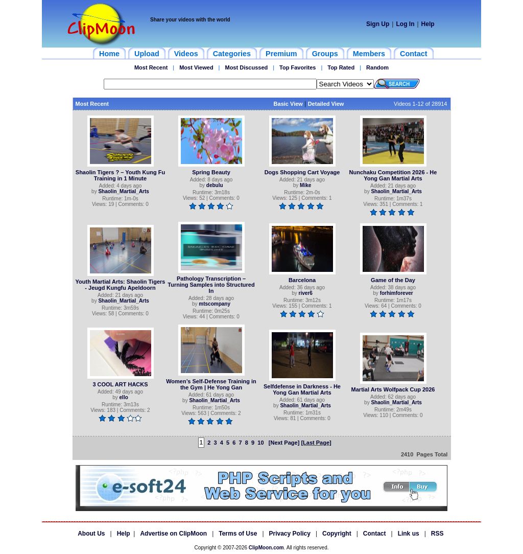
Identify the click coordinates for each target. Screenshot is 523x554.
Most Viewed (196, 67)
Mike (305, 185)
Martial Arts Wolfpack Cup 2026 (393, 389)
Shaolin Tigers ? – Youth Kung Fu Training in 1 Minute (120, 175)
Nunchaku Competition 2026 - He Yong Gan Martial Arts (393, 175)
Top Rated (340, 67)
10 (260, 443)
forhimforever (396, 293)
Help (428, 24)
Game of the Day (393, 280)
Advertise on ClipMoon (173, 533)
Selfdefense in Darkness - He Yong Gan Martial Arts (302, 389)
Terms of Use (238, 533)
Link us (408, 533)
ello (124, 397)
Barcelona (302, 280)
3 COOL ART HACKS (120, 384)
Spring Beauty (211, 172)
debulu (214, 185)
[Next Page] (284, 443)
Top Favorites (297, 67)
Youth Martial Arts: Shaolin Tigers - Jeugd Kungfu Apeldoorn (120, 285)
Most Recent (151, 67)
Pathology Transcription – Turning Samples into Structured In (211, 284)
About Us (91, 533)
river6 (306, 293)
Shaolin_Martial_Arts (123, 191)
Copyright (336, 533)
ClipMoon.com (266, 547)
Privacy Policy (290, 533)
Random (377, 67)
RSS (437, 533)
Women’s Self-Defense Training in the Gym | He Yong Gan (211, 384)
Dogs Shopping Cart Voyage (302, 172)
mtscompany (214, 304)
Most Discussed (246, 67)
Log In (405, 24)
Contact (374, 533)
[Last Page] (316, 443)
